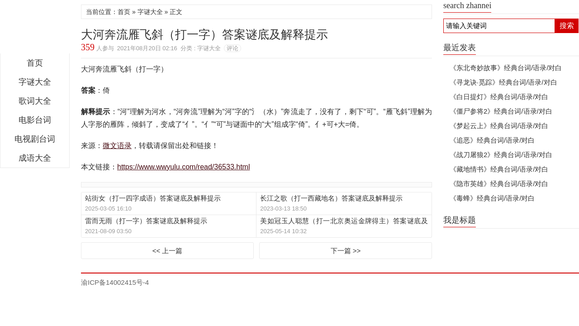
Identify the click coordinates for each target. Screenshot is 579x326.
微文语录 (35, 29)
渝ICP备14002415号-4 (115, 282)
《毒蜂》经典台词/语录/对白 (492, 198)
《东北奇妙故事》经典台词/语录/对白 (506, 68)
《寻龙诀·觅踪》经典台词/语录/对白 (503, 82)
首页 (35, 62)
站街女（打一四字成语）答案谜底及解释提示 (153, 198)
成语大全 (35, 158)
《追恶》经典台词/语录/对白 (492, 140)
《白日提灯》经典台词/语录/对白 (499, 97)
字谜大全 (35, 81)
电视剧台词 (34, 139)
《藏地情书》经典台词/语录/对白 (499, 169)
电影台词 (35, 120)
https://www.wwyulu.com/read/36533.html (183, 167)
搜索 (567, 25)
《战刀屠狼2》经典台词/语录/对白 (501, 154)
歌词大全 (35, 100)
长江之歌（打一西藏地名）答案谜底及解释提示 (331, 198)
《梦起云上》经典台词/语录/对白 (499, 125)
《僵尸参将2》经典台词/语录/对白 (501, 111)
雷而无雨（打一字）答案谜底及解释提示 (146, 221)
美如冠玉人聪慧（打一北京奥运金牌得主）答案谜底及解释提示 (343, 221)
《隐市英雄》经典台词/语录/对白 (499, 183)
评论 (232, 48)
